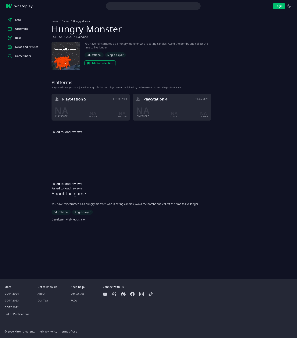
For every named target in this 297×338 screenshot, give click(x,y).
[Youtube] (105, 294)
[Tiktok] (150, 294)
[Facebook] (132, 294)
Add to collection (100, 63)
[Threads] (114, 294)
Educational (94, 55)
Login (279, 6)
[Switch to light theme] (289, 6)
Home (55, 21)
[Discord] (123, 294)
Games (65, 21)
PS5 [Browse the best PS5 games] (54, 37)
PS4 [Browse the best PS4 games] (60, 37)
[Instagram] (141, 294)
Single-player (115, 55)
